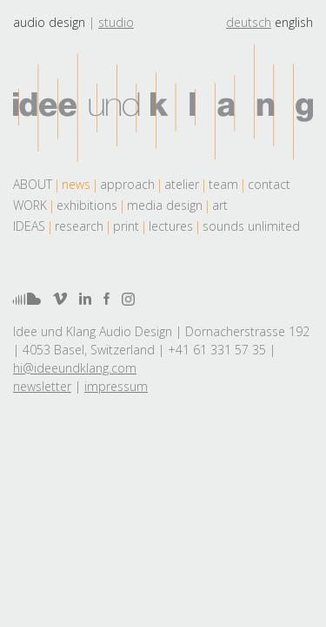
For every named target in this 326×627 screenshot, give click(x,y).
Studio (116, 22)
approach (127, 184)
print (126, 226)
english (294, 22)
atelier (181, 184)
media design (165, 205)
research (79, 226)
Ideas (29, 226)
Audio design (49, 22)
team (223, 184)
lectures (171, 226)
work (30, 205)
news (76, 184)
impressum (116, 386)
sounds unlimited (251, 226)
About (32, 184)
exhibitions (87, 205)
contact (269, 184)
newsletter (42, 386)
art (220, 205)
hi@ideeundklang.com (74, 368)
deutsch (248, 22)
